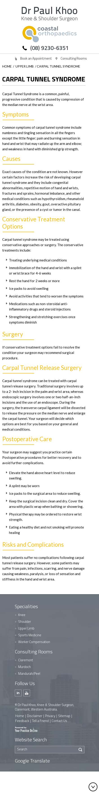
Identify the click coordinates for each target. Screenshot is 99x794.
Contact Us (59, 720)
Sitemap (64, 715)
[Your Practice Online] (26, 729)
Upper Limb (24, 66)
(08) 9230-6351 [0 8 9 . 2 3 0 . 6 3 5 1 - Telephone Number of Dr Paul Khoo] (49, 48)
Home (7, 66)
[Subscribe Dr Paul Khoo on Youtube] (26, 693)
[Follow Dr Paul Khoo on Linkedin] (18, 693)
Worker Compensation (34, 641)
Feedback (22, 720)
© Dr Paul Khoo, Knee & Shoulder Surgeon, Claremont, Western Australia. (44, 707)
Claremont (25, 660)
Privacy (50, 715)
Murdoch (24, 666)
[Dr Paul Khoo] (49, 14)
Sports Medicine (29, 635)
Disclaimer (34, 715)
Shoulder (24, 621)
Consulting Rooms (74, 58)
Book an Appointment (36, 58)
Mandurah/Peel (29, 673)
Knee (21, 614)
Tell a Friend (40, 720)
